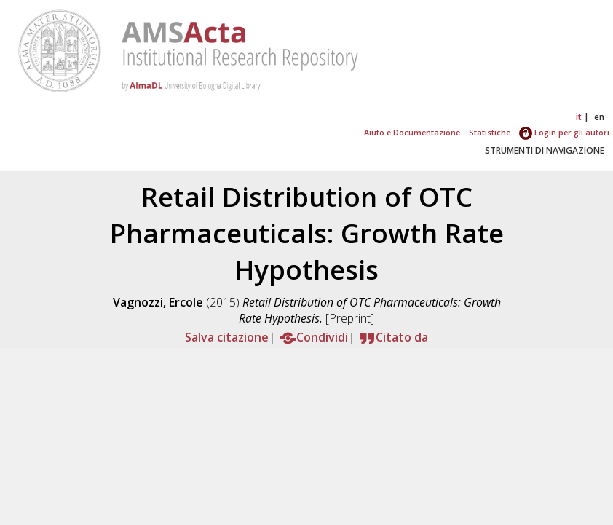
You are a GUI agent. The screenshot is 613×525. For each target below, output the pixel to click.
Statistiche (489, 132)
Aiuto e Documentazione (412, 132)
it (579, 117)
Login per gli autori (564, 132)
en (599, 117)
